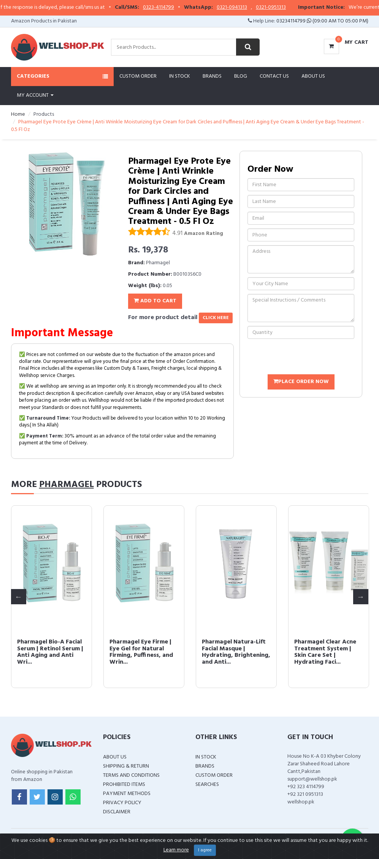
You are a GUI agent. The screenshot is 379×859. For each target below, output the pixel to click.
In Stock (179, 76)
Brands (212, 76)
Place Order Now (301, 381)
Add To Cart (155, 301)
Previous (18, 596)
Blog (240, 76)
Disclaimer (116, 812)
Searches (207, 784)
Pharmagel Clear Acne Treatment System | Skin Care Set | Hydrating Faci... (325, 652)
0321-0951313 (304, 7)
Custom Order (138, 76)
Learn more (176, 850)
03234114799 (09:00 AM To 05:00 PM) (322, 21)
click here (216, 318)
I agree (205, 850)
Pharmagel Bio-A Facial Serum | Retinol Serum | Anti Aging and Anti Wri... (50, 652)
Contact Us (274, 76)
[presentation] (305, 357)
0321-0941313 (264, 7)
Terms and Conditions (131, 775)
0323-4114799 (191, 7)
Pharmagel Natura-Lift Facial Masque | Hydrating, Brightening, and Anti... (236, 652)
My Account (35, 95)
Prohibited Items (124, 784)
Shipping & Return (126, 766)
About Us (313, 76)
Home (18, 114)
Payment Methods (127, 793)
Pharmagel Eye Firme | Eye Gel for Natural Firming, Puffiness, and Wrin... (141, 652)
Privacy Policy (122, 802)
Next (360, 596)
